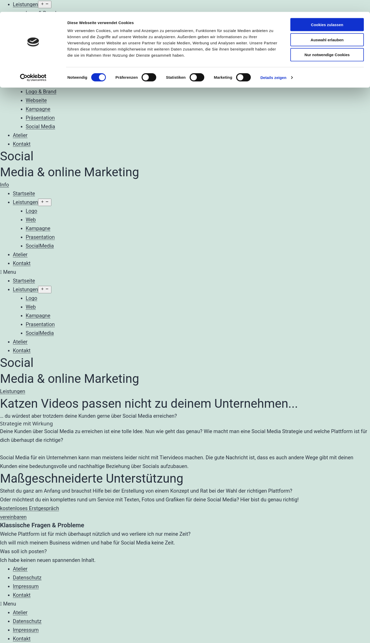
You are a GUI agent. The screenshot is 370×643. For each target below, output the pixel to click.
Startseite (24, 193)
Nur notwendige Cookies (327, 43)
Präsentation (40, 118)
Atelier (20, 135)
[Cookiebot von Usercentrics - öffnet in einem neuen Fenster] (33, 66)
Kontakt (22, 144)
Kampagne (38, 109)
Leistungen (25, 83)
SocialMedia (40, 246)
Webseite (36, 100)
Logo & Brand (41, 92)
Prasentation (40, 237)
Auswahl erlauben (327, 28)
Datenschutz (27, 577)
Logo (31, 211)
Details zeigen (273, 65)
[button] (4, 185)
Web (31, 220)
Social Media (40, 126)
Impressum (26, 586)
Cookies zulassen (327, 13)
